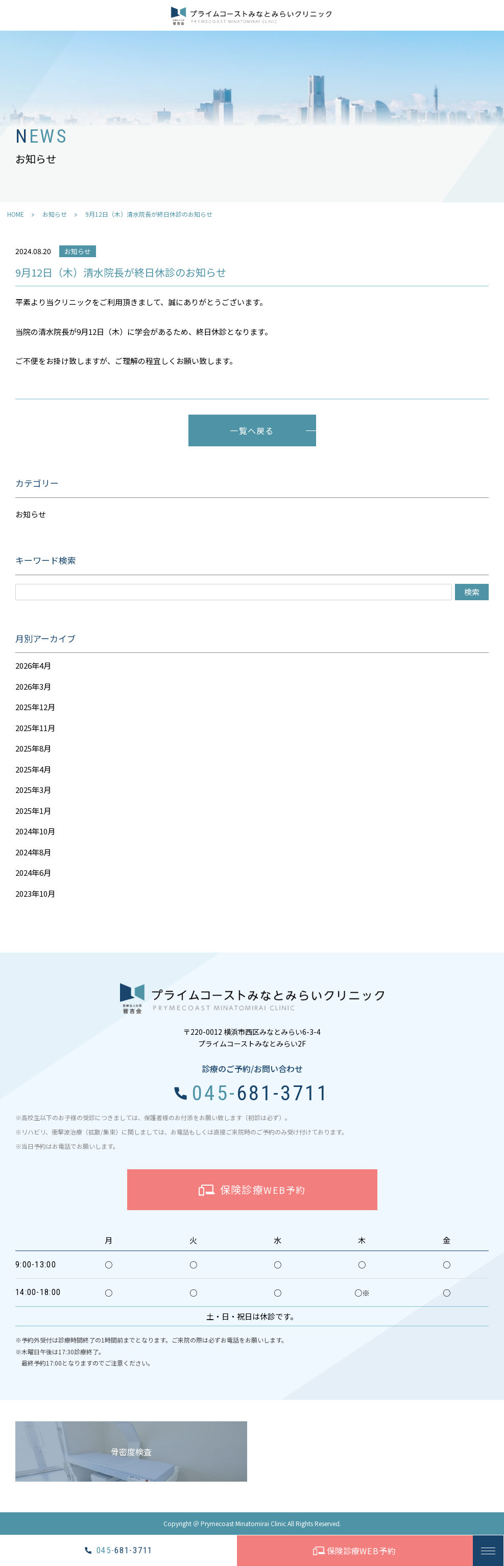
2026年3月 (33, 686)
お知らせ (54, 214)
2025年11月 (35, 727)
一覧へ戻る (252, 430)
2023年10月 (35, 893)
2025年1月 (33, 810)
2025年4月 (33, 769)
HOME (15, 214)
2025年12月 (35, 706)
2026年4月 (33, 665)
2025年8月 (33, 748)
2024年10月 (35, 831)
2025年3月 (33, 789)
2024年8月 (33, 852)
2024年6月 (33, 872)
